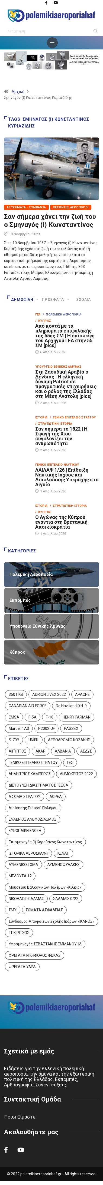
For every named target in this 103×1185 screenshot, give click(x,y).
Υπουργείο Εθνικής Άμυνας (58, 366)
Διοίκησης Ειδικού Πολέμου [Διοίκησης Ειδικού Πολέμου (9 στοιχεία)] (33, 808)
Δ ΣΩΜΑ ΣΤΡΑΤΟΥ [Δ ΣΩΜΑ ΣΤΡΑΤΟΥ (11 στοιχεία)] (24, 796)
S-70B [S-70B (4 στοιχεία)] (14, 740)
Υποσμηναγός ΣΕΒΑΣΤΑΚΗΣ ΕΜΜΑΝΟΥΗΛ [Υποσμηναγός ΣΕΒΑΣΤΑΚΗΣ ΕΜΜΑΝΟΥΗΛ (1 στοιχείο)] (45, 944)
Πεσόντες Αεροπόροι (71, 207)
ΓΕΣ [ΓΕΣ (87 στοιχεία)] (70, 762)
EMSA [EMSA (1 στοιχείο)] (14, 717)
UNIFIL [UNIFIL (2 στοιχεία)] (33, 740)
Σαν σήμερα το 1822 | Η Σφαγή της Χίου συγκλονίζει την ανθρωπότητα (61, 436)
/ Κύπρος (43, 321)
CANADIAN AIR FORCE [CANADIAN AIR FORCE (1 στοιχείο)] (28, 706)
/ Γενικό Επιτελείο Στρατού (73, 417)
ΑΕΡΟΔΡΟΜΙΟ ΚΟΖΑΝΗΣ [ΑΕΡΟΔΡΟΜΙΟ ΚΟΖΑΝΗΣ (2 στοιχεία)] (69, 740)
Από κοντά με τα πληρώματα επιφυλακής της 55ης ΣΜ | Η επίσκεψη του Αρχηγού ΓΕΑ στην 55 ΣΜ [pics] (65, 335)
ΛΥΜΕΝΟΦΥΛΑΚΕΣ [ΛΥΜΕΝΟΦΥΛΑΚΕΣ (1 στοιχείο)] (63, 864)
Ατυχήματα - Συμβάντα (26, 207)
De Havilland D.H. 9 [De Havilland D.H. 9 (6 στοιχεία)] (71, 706)
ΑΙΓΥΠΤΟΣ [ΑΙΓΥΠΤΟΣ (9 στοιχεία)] (17, 751)
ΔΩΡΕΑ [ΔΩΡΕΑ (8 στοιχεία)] (56, 796)
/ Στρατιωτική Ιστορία (53, 423)
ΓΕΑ (38, 314)
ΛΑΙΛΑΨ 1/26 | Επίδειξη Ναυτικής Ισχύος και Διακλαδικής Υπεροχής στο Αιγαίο (67, 477)
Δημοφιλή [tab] (20, 299)
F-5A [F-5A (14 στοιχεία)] (32, 717)
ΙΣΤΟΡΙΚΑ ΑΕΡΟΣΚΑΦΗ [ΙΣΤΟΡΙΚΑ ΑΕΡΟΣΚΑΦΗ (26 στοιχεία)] (28, 853)
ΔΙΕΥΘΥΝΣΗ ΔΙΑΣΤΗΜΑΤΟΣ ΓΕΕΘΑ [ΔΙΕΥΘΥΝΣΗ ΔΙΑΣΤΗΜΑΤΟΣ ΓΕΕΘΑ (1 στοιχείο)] (38, 785)
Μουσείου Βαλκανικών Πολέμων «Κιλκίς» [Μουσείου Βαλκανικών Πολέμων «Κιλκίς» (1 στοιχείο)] (45, 887)
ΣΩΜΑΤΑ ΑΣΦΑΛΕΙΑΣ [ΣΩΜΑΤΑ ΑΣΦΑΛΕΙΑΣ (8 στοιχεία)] (44, 910)
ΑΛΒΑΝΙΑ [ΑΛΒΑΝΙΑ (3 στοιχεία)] (63, 751)
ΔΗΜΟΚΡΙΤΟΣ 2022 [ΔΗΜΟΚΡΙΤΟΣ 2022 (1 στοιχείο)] (76, 774)
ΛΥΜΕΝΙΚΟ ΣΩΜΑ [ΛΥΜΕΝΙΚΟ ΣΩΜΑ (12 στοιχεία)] (23, 864)
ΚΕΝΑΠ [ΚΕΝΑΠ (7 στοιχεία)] (63, 853)
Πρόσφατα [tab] (50, 299)
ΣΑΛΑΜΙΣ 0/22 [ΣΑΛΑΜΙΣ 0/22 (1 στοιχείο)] (65, 899)
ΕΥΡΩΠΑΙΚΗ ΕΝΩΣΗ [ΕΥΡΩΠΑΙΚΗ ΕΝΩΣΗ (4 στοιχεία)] (25, 830)
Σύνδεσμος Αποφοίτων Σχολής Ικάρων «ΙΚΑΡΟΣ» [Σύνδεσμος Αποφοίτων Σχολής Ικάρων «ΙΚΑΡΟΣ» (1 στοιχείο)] (51, 921)
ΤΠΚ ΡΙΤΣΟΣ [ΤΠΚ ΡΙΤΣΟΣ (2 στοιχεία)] (19, 933)
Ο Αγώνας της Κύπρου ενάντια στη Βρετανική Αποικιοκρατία (61, 522)
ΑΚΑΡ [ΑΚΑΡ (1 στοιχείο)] (41, 751)
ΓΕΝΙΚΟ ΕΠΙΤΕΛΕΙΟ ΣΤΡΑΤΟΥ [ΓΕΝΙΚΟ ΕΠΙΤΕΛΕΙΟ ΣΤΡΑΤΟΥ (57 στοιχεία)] (33, 762)
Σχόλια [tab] (79, 299)
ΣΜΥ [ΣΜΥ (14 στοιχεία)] (13, 910)
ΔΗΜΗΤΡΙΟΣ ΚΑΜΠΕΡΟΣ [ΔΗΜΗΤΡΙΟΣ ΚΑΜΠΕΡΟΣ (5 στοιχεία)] (30, 774)
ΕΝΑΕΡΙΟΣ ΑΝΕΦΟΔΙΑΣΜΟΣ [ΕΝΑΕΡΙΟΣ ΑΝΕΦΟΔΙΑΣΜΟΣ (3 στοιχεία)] (32, 819)
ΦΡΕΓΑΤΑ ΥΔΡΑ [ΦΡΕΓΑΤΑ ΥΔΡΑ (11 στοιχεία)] (22, 967)
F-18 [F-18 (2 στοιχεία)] (49, 717)
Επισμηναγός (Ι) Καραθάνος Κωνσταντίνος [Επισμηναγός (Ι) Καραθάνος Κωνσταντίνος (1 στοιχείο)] (45, 842)
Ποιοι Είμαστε (20, 1117)
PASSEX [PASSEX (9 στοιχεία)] (71, 728)
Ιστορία (41, 417)
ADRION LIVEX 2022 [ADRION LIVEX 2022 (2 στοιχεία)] (49, 694)
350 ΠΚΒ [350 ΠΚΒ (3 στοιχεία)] (16, 694)
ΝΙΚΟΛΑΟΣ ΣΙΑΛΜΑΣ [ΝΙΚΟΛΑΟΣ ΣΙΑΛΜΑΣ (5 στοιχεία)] (26, 899)
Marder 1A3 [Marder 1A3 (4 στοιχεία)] (19, 728)
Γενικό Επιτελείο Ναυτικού (57, 464)
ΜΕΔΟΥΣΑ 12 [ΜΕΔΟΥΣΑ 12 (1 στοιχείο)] (20, 876)
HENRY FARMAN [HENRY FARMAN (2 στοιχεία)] (77, 717)
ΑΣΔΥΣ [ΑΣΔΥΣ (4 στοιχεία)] (86, 751)
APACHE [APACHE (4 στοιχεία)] (82, 694)
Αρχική (18, 91)
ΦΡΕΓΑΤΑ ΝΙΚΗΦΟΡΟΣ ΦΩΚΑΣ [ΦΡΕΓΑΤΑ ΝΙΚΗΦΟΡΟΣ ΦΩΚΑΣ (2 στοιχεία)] (34, 955)
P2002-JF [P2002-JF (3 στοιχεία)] (46, 728)
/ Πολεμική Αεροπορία (62, 314)
